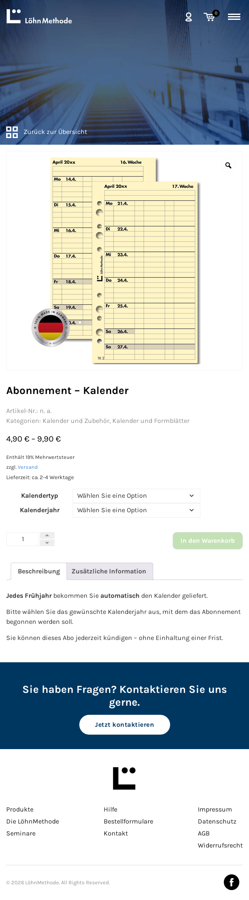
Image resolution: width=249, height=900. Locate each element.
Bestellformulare (128, 821)
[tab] (39, 571)
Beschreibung (39, 571)
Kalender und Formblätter (151, 421)
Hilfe (110, 809)
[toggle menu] (234, 15)
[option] (124, 260)
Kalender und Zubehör (76, 421)
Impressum (215, 809)
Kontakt (116, 833)
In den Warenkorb (207, 540)
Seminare (21, 833)
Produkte (19, 809)
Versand (28, 467)
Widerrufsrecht (220, 845)
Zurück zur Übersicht (46, 132)
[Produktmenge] (23, 539)
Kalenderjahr (39, 510)
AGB (204, 833)
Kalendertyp (39, 495)
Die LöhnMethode (32, 821)
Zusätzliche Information (108, 571)
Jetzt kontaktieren (124, 724)
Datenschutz (217, 821)
